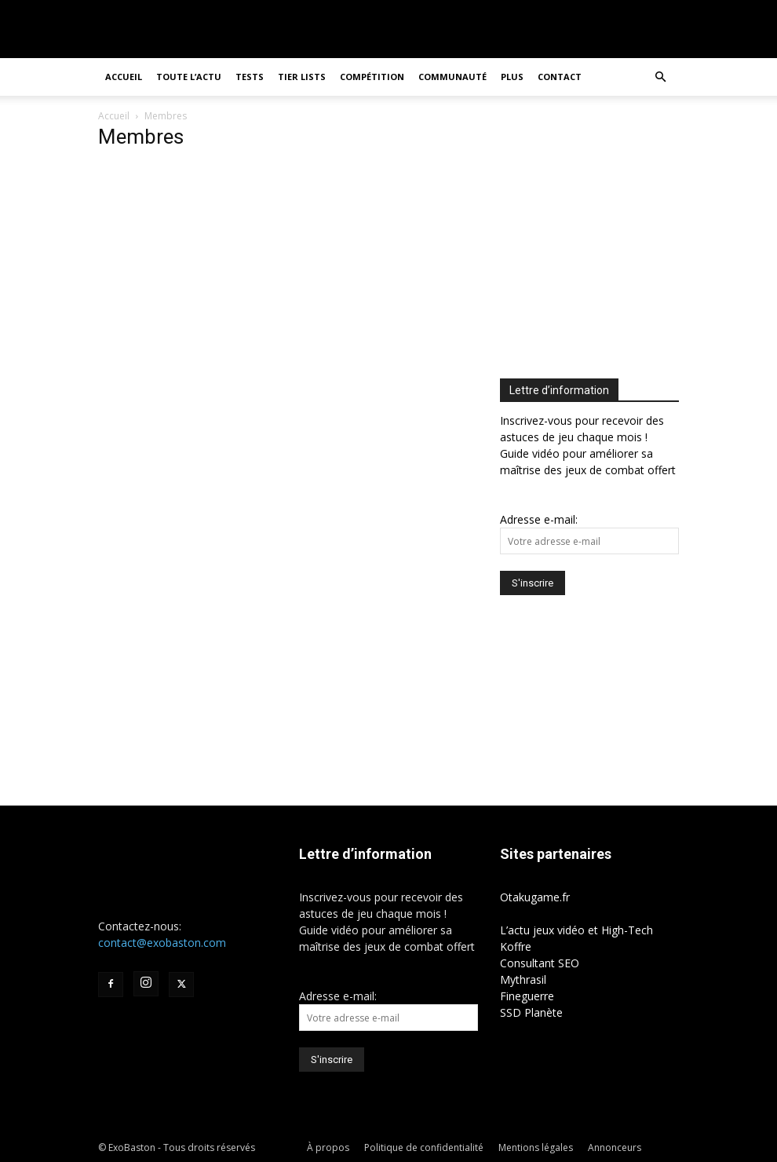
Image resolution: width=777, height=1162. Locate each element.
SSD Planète (531, 1012)
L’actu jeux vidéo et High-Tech (576, 930)
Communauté (452, 76)
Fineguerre (527, 995)
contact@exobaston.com (162, 942)
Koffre (515, 946)
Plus (512, 76)
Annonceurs (614, 1147)
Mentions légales (535, 1147)
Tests (249, 76)
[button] (660, 77)
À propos (328, 1147)
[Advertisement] (632, 235)
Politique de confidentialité (423, 1147)
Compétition (372, 76)
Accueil (123, 76)
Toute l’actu (188, 76)
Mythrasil (523, 979)
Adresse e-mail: (539, 519)
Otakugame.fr (535, 897)
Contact (560, 76)
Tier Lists (302, 76)
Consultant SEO (539, 963)
